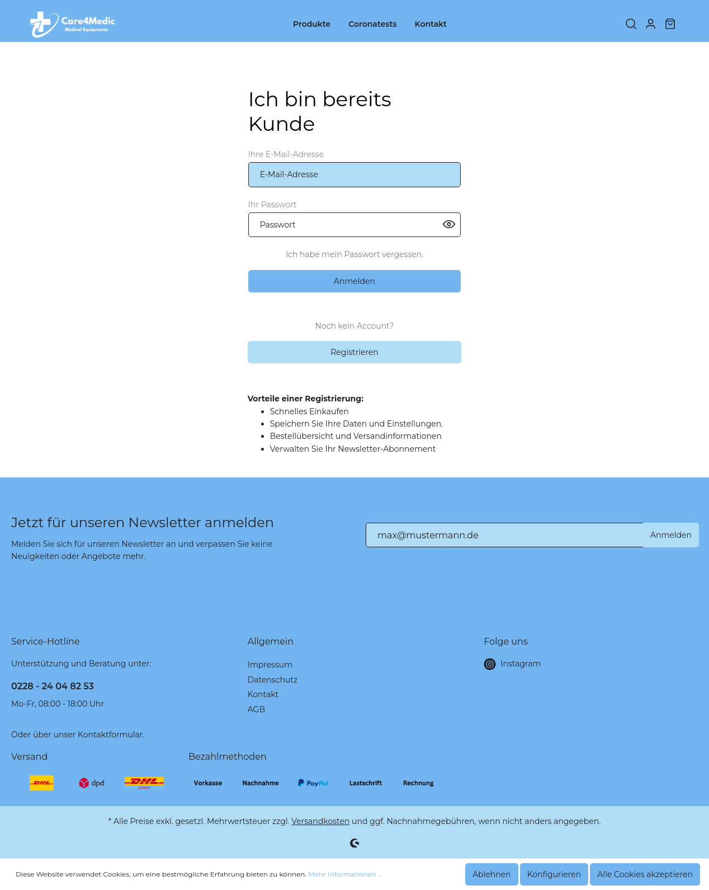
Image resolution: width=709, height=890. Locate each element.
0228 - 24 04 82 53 (52, 686)
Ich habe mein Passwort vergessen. (354, 254)
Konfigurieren (554, 874)
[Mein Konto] (650, 24)
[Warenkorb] (670, 24)
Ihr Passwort (272, 205)
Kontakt (263, 694)
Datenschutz (272, 680)
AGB (256, 709)
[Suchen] (631, 24)
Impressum (270, 665)
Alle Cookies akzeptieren (645, 874)
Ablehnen (491, 874)
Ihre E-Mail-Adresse (286, 154)
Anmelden (354, 281)
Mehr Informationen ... (345, 874)
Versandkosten (320, 821)
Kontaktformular (110, 735)
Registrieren (354, 352)
